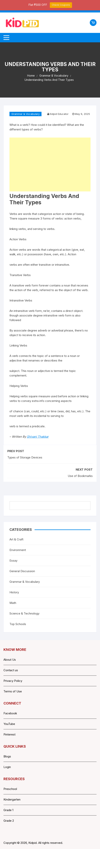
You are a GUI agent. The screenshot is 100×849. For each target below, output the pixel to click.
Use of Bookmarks (80, 476)
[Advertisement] (50, 164)
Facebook (10, 713)
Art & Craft (16, 539)
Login (7, 767)
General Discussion (22, 571)
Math (12, 603)
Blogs (7, 756)
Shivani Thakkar (38, 436)
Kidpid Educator (59, 113)
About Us (9, 659)
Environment (17, 550)
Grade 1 (8, 810)
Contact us (10, 670)
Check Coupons (61, 4)
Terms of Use (12, 691)
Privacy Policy (12, 681)
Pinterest (9, 734)
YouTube (9, 724)
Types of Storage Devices (24, 457)
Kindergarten (11, 799)
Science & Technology (24, 613)
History (14, 592)
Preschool (10, 789)
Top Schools (17, 624)
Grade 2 (8, 820)
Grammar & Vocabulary (25, 113)
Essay (13, 560)
